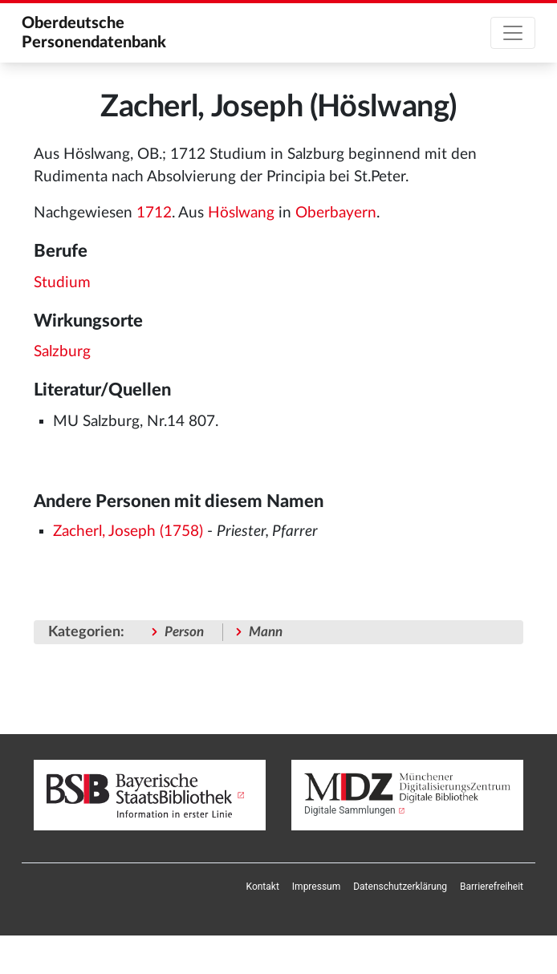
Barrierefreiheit (491, 886)
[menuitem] (262, 886)
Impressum (316, 886)
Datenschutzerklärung (400, 886)
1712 (154, 213)
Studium (62, 282)
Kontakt (262, 886)
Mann (266, 632)
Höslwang (241, 213)
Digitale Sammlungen (350, 810)
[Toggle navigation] (512, 33)
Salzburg (62, 351)
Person (184, 632)
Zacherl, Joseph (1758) (128, 531)
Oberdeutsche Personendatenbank (94, 33)
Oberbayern (335, 213)
